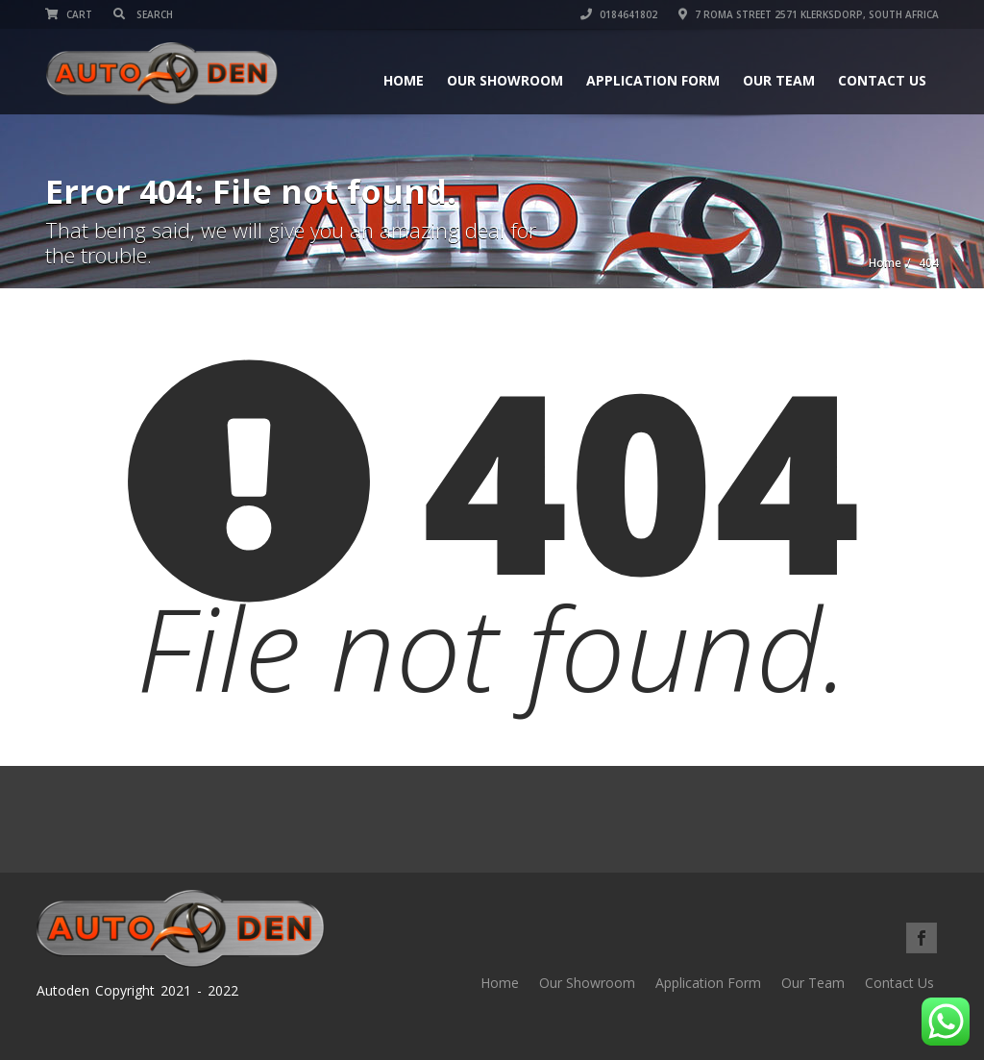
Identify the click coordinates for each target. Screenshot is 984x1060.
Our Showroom (505, 80)
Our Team (779, 80)
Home (403, 80)
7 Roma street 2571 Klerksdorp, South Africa (808, 14)
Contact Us (882, 80)
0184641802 (618, 14)
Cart (68, 14)
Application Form (653, 80)
